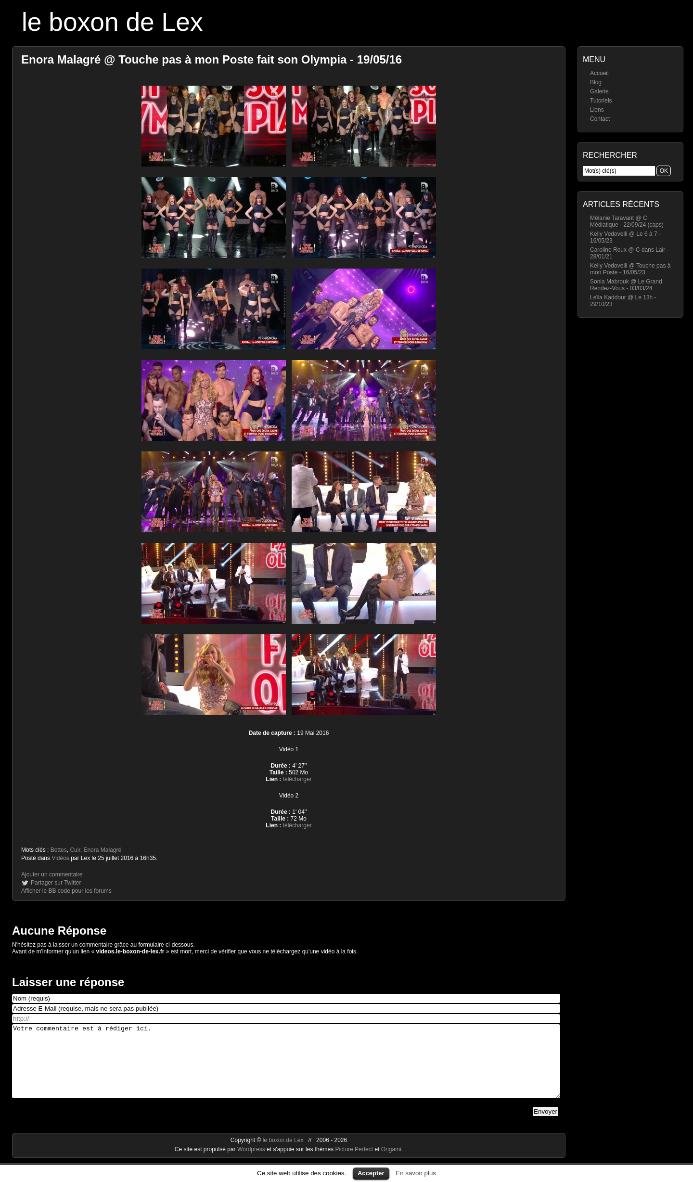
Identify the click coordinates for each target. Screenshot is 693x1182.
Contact (600, 119)
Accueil (599, 73)
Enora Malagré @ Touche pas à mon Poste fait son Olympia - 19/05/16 (211, 59)
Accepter (371, 1173)
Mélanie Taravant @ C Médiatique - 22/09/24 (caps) (627, 221)
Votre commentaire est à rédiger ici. (286, 1068)
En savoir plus (416, 1173)
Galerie (599, 91)
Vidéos (60, 858)
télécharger (297, 779)
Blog (596, 82)
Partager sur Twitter (56, 882)
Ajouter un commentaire (51, 874)
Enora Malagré (102, 850)
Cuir (75, 850)
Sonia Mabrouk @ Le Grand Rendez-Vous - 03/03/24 (626, 285)
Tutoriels (601, 100)
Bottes (59, 850)
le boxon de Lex (112, 22)
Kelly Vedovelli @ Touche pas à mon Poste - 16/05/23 (630, 269)
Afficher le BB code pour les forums (66, 890)
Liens (597, 109)
